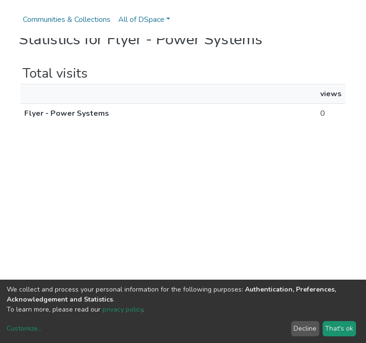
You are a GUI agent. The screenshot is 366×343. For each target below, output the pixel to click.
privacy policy (122, 309)
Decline (305, 328)
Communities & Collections (67, 19)
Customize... (24, 328)
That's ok (339, 328)
